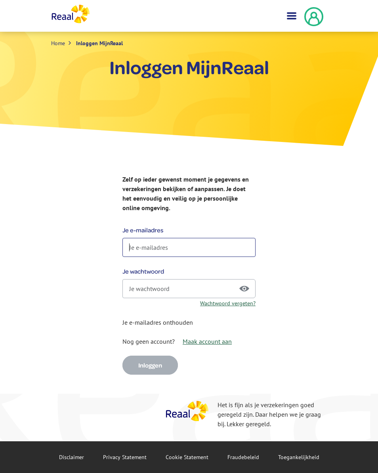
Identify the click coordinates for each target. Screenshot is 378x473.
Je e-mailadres (142, 230)
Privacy (125, 457)
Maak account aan (207, 341)
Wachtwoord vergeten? (228, 303)
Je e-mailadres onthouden (157, 322)
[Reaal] (187, 411)
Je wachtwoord (143, 271)
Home (58, 43)
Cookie (187, 457)
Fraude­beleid (243, 457)
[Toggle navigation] (290, 16)
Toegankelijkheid (298, 457)
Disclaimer (71, 457)
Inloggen (150, 365)
